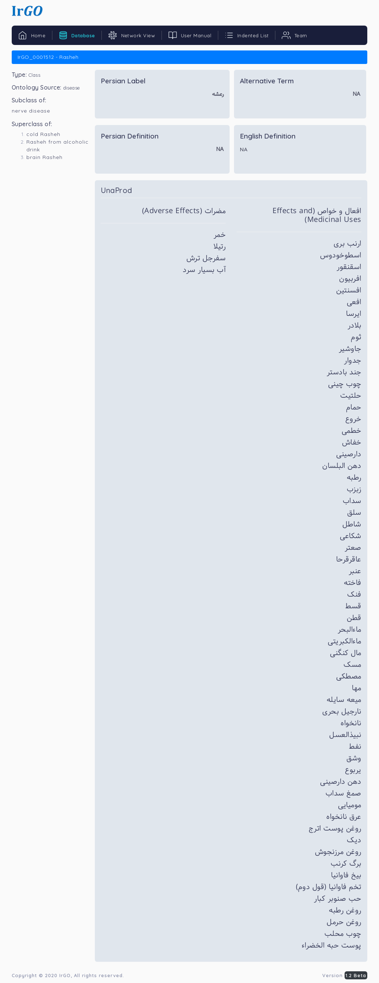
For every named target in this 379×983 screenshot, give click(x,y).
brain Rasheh (44, 157)
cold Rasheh (43, 134)
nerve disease (31, 110)
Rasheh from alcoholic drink (57, 146)
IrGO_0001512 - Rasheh (48, 57)
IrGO (65, 975)
